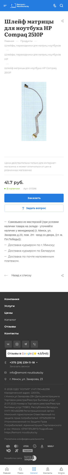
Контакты (11, 333)
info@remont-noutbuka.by (26, 372)
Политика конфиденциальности (24, 438)
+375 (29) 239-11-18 (22, 362)
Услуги (9, 306)
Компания (11, 299)
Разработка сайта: (13, 458)
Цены (8, 313)
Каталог (10, 319)
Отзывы (10, 326)
